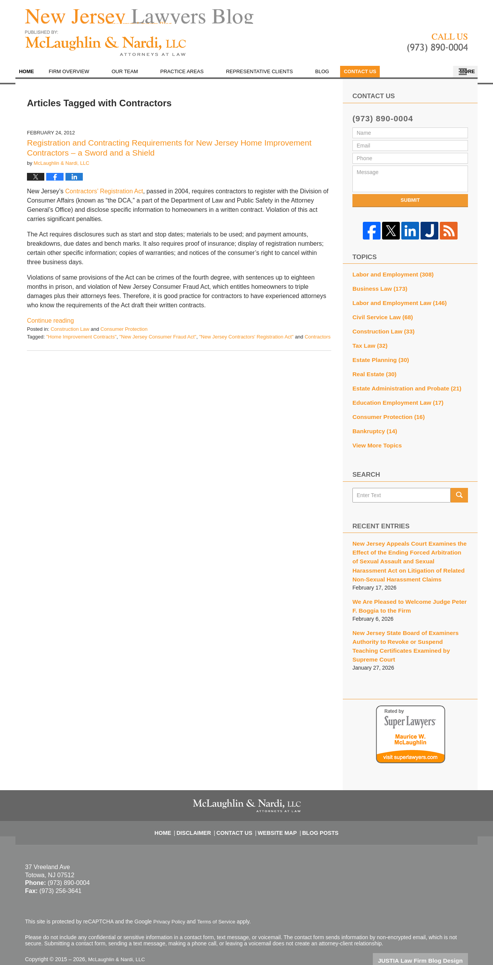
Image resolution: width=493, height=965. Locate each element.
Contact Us (437, 77)
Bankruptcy (372, 427)
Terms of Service (219, 899)
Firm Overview (84, 77)
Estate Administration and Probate (402, 386)
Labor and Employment (389, 278)
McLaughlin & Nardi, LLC (118, 937)
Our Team (140, 77)
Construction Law (69, 334)
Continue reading (50, 326)
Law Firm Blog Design (431, 938)
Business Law (377, 292)
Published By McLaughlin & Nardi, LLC (437, 48)
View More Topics (374, 440)
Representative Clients (274, 77)
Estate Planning (378, 359)
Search (459, 489)
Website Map (276, 806)
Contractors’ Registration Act (104, 196)
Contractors (317, 342)
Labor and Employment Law (395, 305)
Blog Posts (315, 806)
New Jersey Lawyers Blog (105, 49)
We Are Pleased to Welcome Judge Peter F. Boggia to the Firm (407, 595)
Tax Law (368, 346)
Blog (337, 77)
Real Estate (372, 373)
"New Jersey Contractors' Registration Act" (246, 342)
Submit (410, 205)
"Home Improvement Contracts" (81, 342)
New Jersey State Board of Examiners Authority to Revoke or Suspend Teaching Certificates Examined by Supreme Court (405, 629)
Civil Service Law (379, 319)
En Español (382, 77)
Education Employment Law (394, 400)
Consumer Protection (124, 334)
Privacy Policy (170, 899)
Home (34, 77)
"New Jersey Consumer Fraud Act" (157, 342)
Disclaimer (200, 806)
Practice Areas (197, 77)
